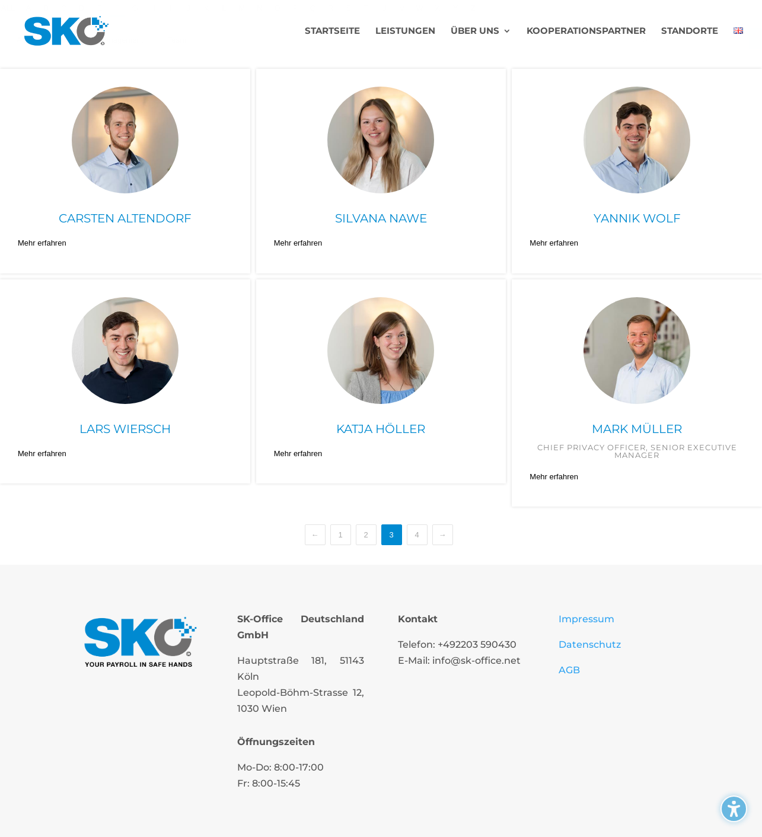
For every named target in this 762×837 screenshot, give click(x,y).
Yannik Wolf (637, 218)
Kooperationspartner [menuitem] (586, 31)
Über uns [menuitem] (475, 31)
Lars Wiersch (125, 429)
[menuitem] (738, 44)
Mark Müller (637, 429)
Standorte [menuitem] (689, 31)
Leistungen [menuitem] (405, 31)
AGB (569, 670)
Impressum (586, 619)
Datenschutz (590, 644)
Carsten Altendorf (125, 218)
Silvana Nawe (381, 218)
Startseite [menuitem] (332, 31)
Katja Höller (380, 429)
